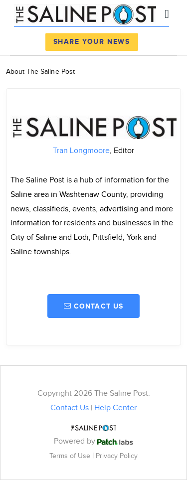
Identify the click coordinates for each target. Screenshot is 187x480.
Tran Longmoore (81, 151)
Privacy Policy (117, 456)
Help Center (115, 408)
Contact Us (69, 408)
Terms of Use (70, 456)
